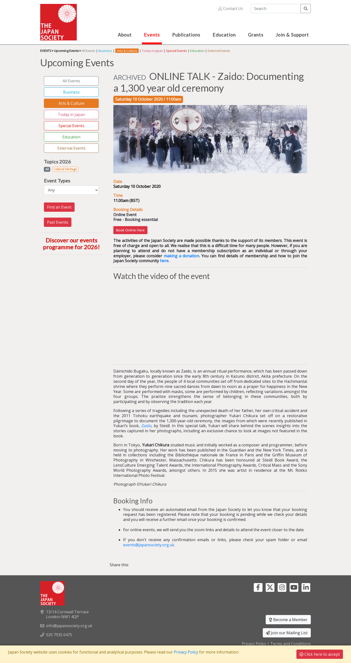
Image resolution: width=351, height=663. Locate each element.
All (47, 169)
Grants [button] (255, 35)
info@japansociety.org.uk (69, 625)
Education (197, 50)
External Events (219, 50)
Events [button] (152, 35)
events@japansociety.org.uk (148, 545)
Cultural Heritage (65, 169)
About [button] (125, 35)
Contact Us (230, 8)
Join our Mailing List (287, 632)
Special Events (176, 50)
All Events (88, 50)
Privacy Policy (254, 643)
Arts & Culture (71, 103)
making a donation (181, 256)
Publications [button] (186, 35)
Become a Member (288, 619)
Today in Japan (152, 50)
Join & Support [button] (292, 35)
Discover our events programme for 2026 (70, 244)
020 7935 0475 (59, 634)
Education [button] (224, 35)
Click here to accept (320, 654)
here (164, 260)
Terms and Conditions (290, 643)
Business (105, 50)
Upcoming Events (66, 50)
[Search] (276, 8)
